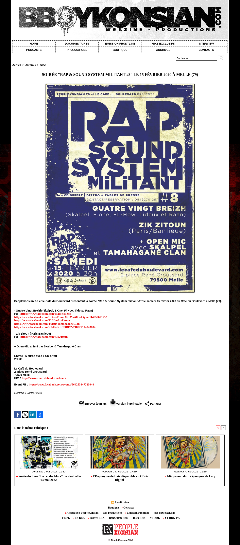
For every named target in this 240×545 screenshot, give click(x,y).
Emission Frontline (120, 43)
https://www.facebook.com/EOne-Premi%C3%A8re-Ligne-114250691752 (60, 317)
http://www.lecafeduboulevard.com (44, 378)
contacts (206, 49)
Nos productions (112, 512)
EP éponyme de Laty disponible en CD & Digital (119, 478)
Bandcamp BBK (118, 517)
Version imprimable (126, 403)
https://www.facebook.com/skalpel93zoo (45, 313)
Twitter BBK (96, 517)
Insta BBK (138, 517)
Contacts (128, 507)
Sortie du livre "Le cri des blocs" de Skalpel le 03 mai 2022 (48, 478)
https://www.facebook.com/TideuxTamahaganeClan (47, 323)
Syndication (122, 502)
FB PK (65, 517)
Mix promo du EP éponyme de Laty (190, 476)
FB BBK (79, 517)
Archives (163, 49)
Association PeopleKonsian (82, 512)
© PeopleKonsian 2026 (120, 539)
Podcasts (34, 49)
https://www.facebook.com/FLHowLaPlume (42, 320)
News (43, 64)
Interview (206, 43)
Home (34, 43)
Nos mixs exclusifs (163, 512)
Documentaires (77, 43)
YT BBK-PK (171, 517)
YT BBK (154, 517)
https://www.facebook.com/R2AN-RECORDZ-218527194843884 (54, 327)
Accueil (16, 64)
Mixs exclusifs (163, 43)
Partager (153, 403)
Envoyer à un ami (93, 403)
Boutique (120, 49)
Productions (77, 49)
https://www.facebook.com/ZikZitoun (44, 336)
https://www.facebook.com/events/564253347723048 (61, 384)
